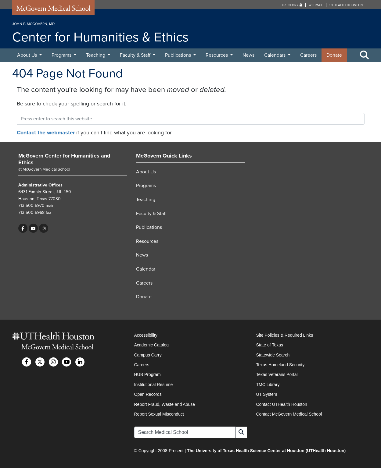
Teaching (96, 55)
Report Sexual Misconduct (159, 414)
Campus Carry (148, 355)
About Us (27, 55)
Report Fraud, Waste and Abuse (164, 404)
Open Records (148, 394)
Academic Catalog (151, 344)
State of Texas (269, 344)
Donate (334, 55)
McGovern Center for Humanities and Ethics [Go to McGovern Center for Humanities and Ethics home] (64, 159)
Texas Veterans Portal (277, 374)
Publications (178, 55)
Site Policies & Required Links (284, 335)
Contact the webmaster (46, 132)
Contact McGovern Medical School (289, 414)
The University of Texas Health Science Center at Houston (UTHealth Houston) (266, 450)
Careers (308, 55)
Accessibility (145, 335)
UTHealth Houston (346, 5)
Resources (217, 55)
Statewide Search (273, 355)
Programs (62, 55)
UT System (266, 394)
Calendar (145, 269)
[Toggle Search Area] (364, 55)
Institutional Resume (153, 384)
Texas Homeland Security (280, 364)
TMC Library (268, 384)
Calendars (275, 55)
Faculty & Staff (136, 55)
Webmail (316, 5)
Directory (292, 5)
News (248, 55)
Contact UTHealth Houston (281, 404)
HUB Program (147, 374)
